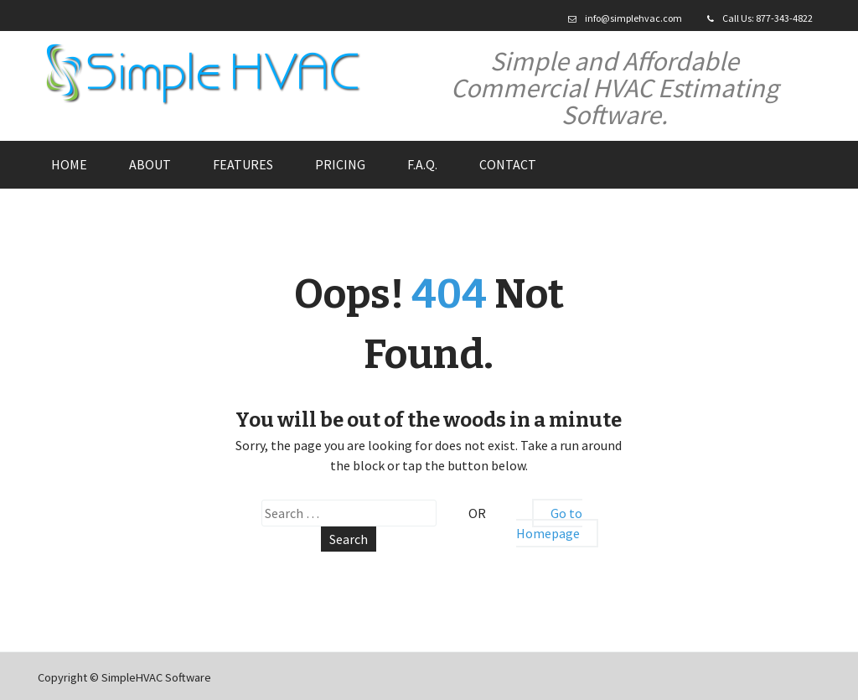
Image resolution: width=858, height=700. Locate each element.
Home (69, 164)
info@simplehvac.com (633, 18)
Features (243, 164)
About (150, 164)
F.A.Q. (422, 164)
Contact (507, 164)
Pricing (340, 164)
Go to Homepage (549, 523)
